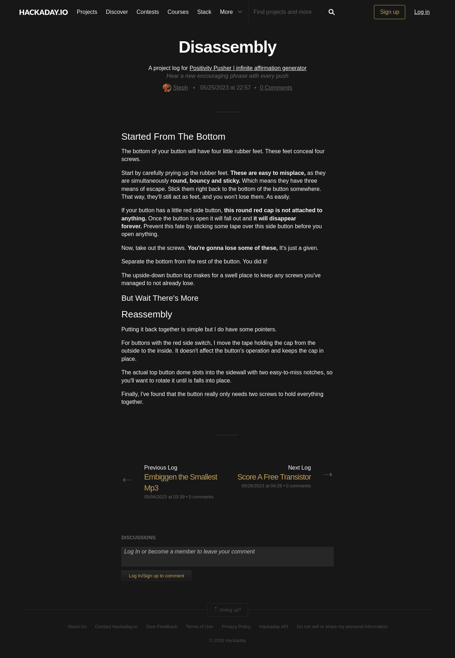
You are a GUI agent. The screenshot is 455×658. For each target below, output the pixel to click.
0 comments (201, 496)
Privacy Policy (236, 626)
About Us (77, 626)
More (233, 12)
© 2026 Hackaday (227, 640)
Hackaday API (273, 626)
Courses (178, 12)
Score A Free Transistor (274, 476)
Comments (276, 88)
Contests (147, 12)
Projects (87, 12)
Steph (175, 88)
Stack (204, 12)
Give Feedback (161, 626)
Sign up (389, 12)
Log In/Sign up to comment (156, 575)
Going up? (227, 610)
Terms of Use (199, 626)
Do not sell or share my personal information (342, 626)
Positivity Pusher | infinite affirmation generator (247, 68)
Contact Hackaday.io (116, 626)
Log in (422, 12)
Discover (117, 12)
